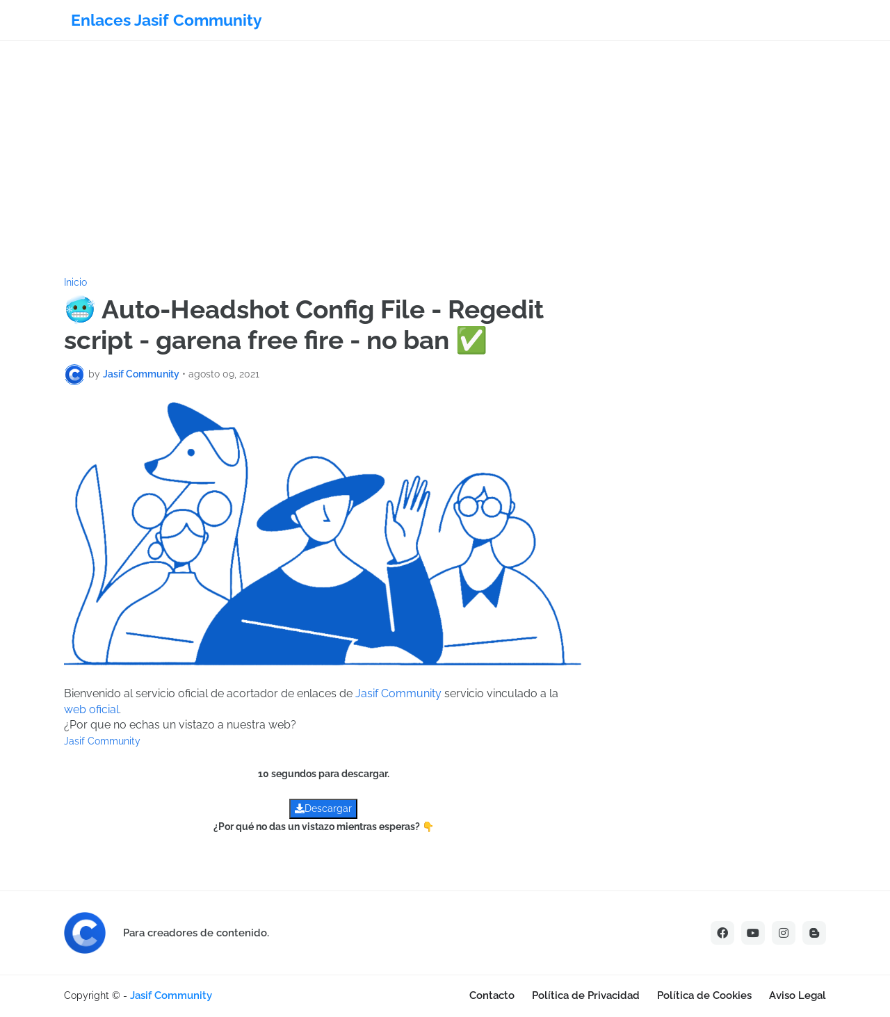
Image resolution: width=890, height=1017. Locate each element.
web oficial (91, 709)
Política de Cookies (704, 995)
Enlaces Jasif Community (166, 19)
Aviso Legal (797, 995)
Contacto (492, 995)
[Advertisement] (445, 159)
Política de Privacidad (586, 995)
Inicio (75, 282)
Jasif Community (398, 693)
